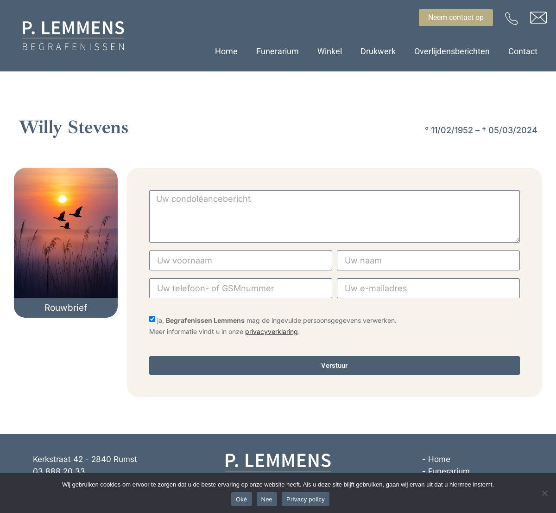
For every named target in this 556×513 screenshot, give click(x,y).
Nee (267, 499)
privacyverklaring (271, 331)
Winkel (329, 51)
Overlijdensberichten (452, 51)
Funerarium (277, 51)
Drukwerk (378, 51)
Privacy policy (305, 499)
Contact (522, 51)
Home (226, 51)
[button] (65, 308)
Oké (241, 499)
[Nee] (544, 493)
